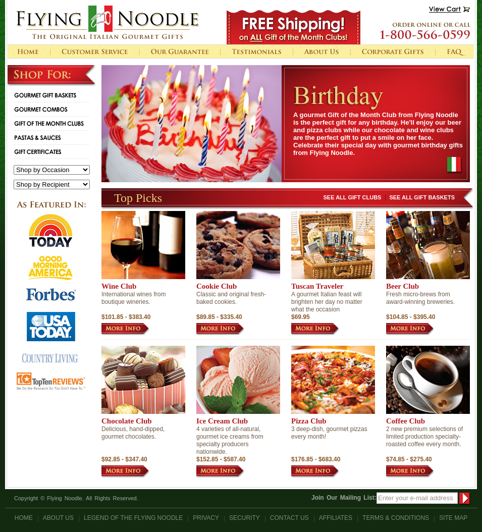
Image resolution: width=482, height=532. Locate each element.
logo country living (50, 358)
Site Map (453, 517)
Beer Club (402, 286)
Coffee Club (405, 421)
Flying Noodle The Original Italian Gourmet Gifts (107, 22)
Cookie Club (216, 286)
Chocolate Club (126, 421)
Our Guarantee (179, 51)
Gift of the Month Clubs (46, 123)
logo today (51, 230)
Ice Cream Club (222, 421)
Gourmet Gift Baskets (42, 95)
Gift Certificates (35, 151)
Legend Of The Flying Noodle (133, 517)
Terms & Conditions (395, 517)
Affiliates (335, 517)
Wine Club (118, 286)
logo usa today (51, 326)
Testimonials (256, 51)
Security (244, 517)
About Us (321, 51)
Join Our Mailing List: (344, 497)
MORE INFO (125, 329)
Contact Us (289, 517)
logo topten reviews (51, 381)
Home (24, 517)
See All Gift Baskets (422, 197)
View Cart (449, 9)
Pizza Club (309, 421)
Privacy (206, 517)
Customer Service (94, 51)
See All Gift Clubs (353, 197)
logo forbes (51, 294)
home (29, 51)
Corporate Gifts (392, 51)
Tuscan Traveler (317, 286)
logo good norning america (50, 267)
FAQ (454, 51)
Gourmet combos (38, 109)
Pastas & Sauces (35, 137)
